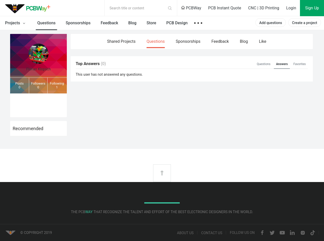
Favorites (299, 64)
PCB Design (177, 23)
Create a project (304, 23)
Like (262, 41)
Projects (16, 23)
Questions (46, 23)
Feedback (109, 23)
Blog (132, 23)
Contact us (211, 233)
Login (291, 8)
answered (111, 74)
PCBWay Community (29, 8)
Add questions (270, 23)
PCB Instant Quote (224, 8)
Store (151, 23)
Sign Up (312, 8)
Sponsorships (78, 23)
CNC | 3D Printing (263, 8)
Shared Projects (121, 41)
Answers (282, 64)
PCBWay (191, 8)
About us (185, 233)
